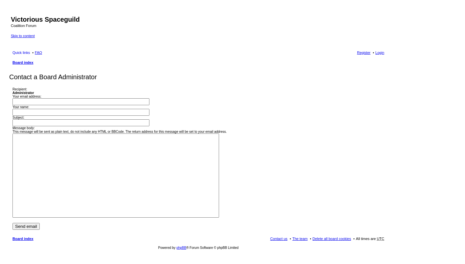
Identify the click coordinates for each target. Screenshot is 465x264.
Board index (22, 62)
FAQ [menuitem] (38, 53)
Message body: (23, 128)
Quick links (21, 53)
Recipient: (19, 89)
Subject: (18, 117)
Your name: (20, 107)
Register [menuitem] (363, 53)
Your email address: (26, 96)
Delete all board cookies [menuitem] (332, 239)
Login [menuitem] (379, 53)
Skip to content (23, 36)
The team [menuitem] (299, 239)
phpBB (181, 248)
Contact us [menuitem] (279, 239)
